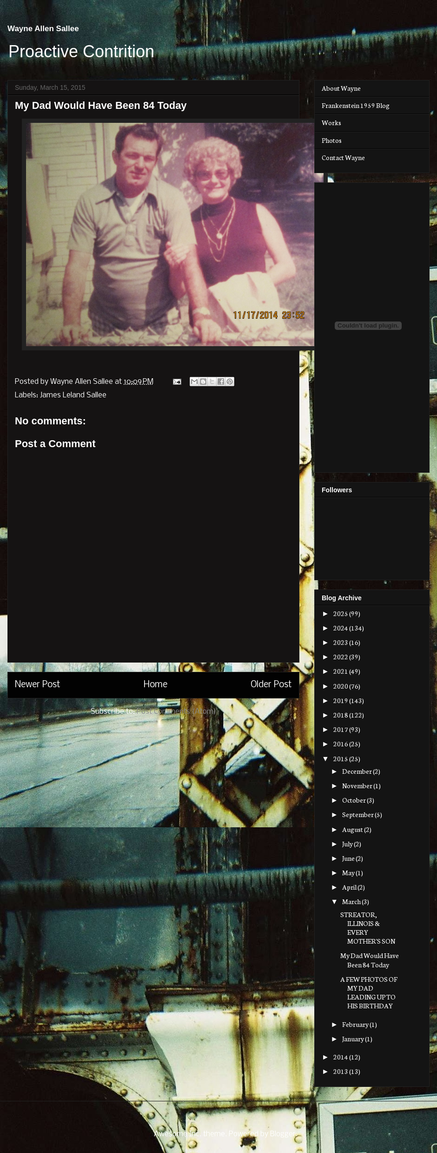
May (349, 872)
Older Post (271, 685)
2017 (341, 729)
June (349, 858)
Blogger (283, 1134)
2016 (341, 743)
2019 (341, 700)
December (357, 771)
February (356, 1024)
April (350, 887)
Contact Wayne (343, 157)
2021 (341, 671)
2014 (341, 1056)
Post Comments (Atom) (176, 712)
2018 (341, 714)
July (348, 843)
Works (331, 122)
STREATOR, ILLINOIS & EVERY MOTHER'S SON (367, 928)
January (353, 1038)
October (354, 799)
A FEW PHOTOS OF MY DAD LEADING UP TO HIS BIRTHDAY (368, 992)
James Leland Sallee (73, 395)
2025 (341, 613)
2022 (341, 656)
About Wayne (341, 88)
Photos (332, 140)
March (352, 901)
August (353, 829)
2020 (341, 685)
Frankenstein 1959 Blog (356, 105)
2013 (341, 1071)
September (358, 814)
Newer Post (37, 685)
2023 (341, 642)
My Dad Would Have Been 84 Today (369, 960)
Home (155, 685)
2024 (341, 627)
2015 (341, 758)
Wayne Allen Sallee (43, 28)
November (357, 785)
